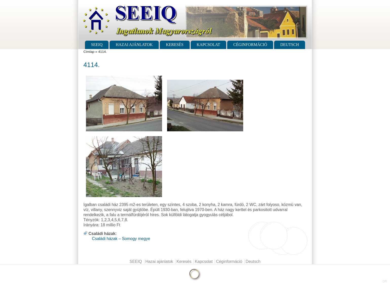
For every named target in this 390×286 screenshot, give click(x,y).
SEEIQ (96, 44)
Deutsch (289, 44)
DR (385, 281)
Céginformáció (250, 44)
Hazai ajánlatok (134, 44)
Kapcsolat (208, 44)
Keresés (174, 44)
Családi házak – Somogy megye (121, 238)
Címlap (88, 52)
